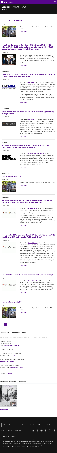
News (23, 7)
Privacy (3, 430)
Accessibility (18, 430)
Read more (23, 31)
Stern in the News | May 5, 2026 (11, 176)
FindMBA (31, 82)
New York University (9, 436)
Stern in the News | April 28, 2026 (12, 302)
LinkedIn (10, 373)
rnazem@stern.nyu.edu (16, 356)
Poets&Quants (32, 208)
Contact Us (16, 420)
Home (2, 12)
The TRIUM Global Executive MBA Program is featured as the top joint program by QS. (27, 275)
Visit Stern (24, 420)
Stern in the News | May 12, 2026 (12, 21)
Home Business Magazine (36, 153)
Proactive (31, 120)
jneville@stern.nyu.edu (7, 361)
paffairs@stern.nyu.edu (11, 345)
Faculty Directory (5, 420)
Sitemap (10, 430)
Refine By (5, 9)
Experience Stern (10, 7)
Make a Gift (6, 425)
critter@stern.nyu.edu (16, 368)
